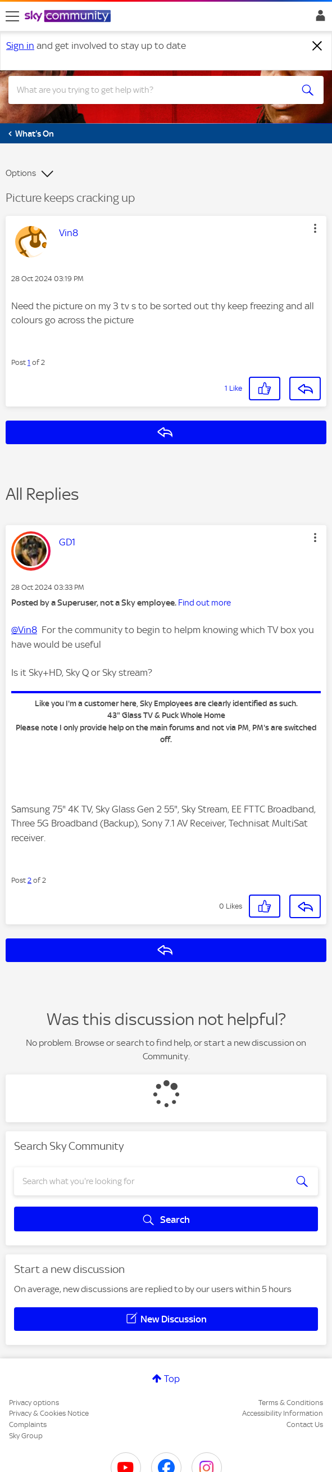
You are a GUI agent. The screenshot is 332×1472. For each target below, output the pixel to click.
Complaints (28, 1424)
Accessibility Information (282, 1413)
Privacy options (34, 1402)
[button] (315, 228)
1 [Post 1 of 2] (29, 362)
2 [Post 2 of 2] (29, 880)
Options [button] (21, 173)
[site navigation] (12, 16)
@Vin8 (24, 629)
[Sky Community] (69, 16)
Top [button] (172, 1378)
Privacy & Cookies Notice (49, 1413)
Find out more (204, 603)
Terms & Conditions (290, 1402)
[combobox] (150, 90)
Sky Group (26, 1436)
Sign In (318, 18)
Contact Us (304, 1424)
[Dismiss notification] (317, 46)
